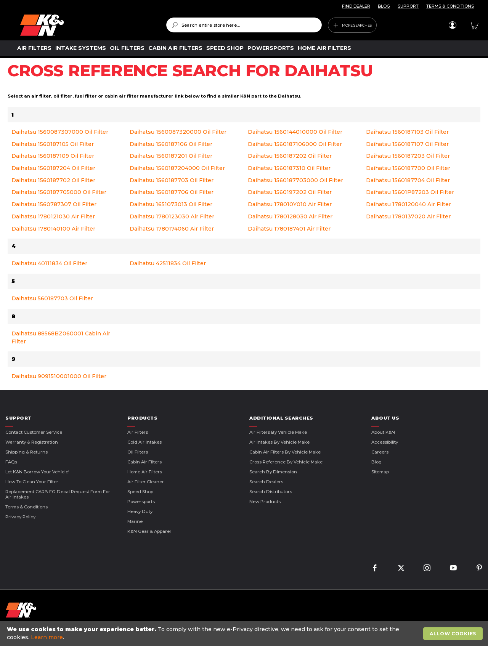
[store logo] (88, 25)
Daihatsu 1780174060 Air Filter (172, 228)
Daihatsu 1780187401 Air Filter (289, 228)
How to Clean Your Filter (31, 481)
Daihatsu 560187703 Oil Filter (52, 298)
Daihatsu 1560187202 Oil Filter (290, 155)
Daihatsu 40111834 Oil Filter (49, 263)
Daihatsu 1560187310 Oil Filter (289, 168)
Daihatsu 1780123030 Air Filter (172, 216)
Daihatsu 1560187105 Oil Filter (52, 144)
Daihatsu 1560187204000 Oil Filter (177, 168)
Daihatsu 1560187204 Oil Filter (53, 168)
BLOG (384, 6)
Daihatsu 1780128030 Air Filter (290, 216)
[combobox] (244, 25)
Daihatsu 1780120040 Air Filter (408, 204)
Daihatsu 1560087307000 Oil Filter (59, 131)
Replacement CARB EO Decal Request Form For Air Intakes (57, 494)
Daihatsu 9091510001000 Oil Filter (58, 376)
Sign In (452, 25)
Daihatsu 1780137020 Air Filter (408, 216)
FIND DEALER (356, 6)
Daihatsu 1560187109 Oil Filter (52, 155)
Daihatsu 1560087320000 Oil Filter (178, 131)
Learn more (47, 637)
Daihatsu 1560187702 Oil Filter (53, 180)
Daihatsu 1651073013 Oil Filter (171, 204)
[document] (245, 633)
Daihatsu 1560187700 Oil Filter (408, 168)
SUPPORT (408, 6)
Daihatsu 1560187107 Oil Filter (407, 144)
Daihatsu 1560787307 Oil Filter (53, 204)
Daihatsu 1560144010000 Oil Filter (295, 131)
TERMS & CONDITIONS (450, 6)
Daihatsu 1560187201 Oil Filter (171, 155)
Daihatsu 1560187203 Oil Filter (408, 155)
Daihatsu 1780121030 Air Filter (53, 216)
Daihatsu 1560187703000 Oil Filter (295, 180)
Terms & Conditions (26, 507)
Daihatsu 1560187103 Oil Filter (407, 131)
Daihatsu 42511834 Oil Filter (168, 263)
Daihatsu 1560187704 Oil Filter (408, 180)
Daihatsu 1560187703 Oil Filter (172, 180)
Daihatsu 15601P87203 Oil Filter (410, 192)
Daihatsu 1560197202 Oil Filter (290, 192)
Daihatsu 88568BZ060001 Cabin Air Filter (60, 337)
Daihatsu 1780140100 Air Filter (53, 228)
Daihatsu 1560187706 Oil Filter (172, 192)
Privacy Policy (20, 516)
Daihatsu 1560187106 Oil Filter (171, 144)
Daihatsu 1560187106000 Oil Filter (295, 144)
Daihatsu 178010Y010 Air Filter (290, 204)
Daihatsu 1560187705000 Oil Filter (58, 192)
